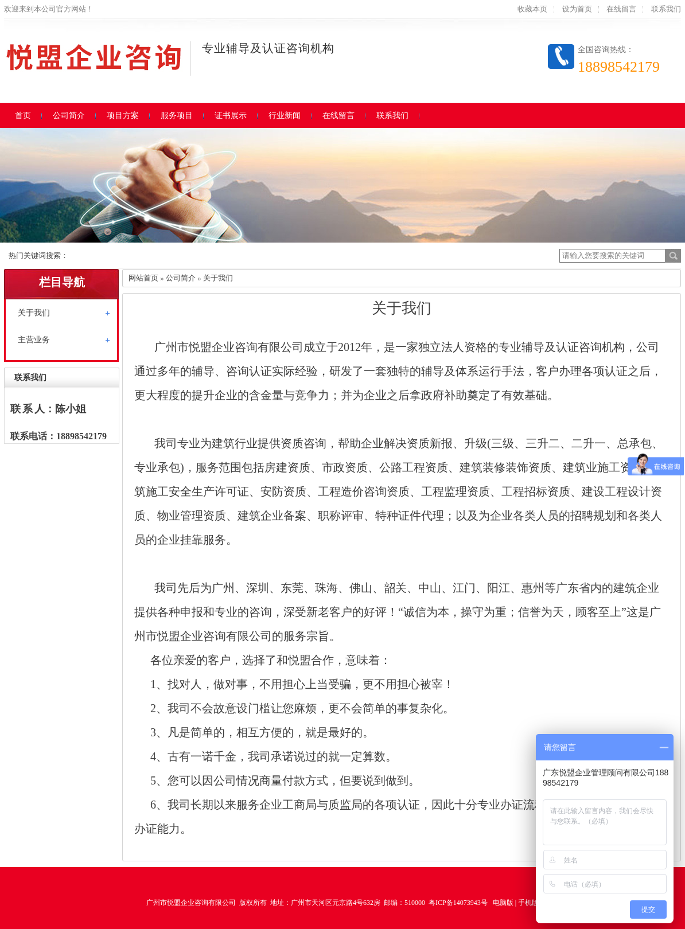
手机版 (528, 903)
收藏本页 (532, 9)
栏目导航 (62, 282)
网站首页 (143, 278)
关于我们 (34, 313)
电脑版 (503, 903)
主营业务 (34, 339)
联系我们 (666, 9)
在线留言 (621, 9)
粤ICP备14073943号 (458, 903)
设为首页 (577, 9)
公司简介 (181, 278)
